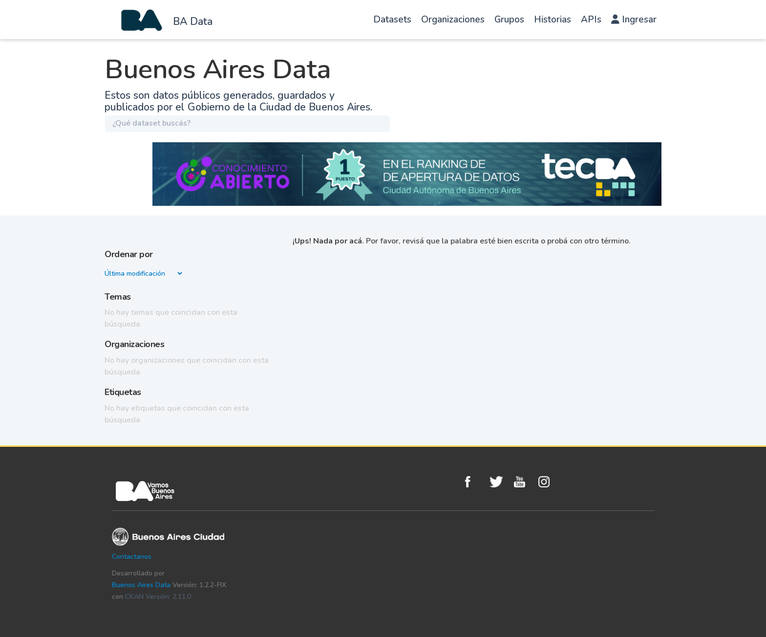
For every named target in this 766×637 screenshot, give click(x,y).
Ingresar (634, 19)
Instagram (548, 481)
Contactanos (131, 556)
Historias (552, 19)
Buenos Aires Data (141, 585)
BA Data (193, 21)
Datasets (392, 19)
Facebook (475, 481)
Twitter (499, 481)
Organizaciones (453, 19)
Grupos (509, 19)
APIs (591, 19)
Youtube (523, 481)
